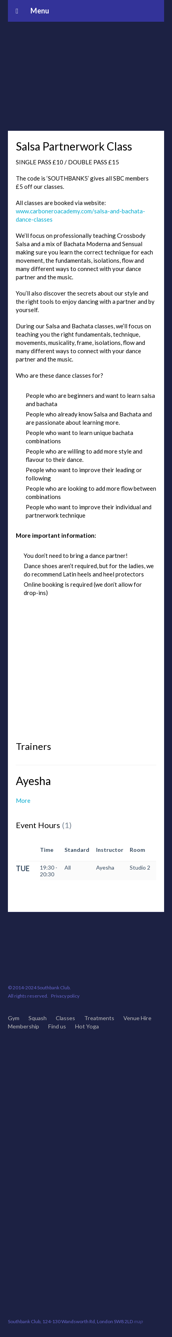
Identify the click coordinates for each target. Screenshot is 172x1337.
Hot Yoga (87, 1026)
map (138, 1321)
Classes (65, 1018)
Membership (23, 1026)
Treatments (99, 1018)
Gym (13, 1018)
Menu (32, 10)
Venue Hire (137, 1018)
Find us (57, 1026)
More (23, 800)
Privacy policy (65, 996)
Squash (37, 1018)
